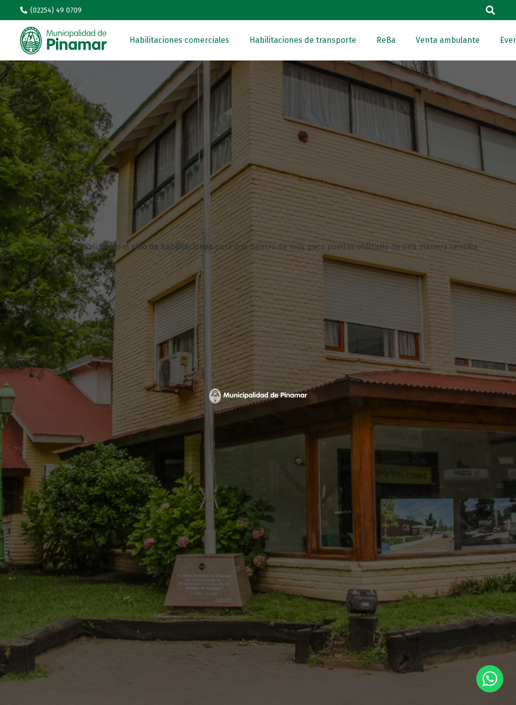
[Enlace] (63, 40)
